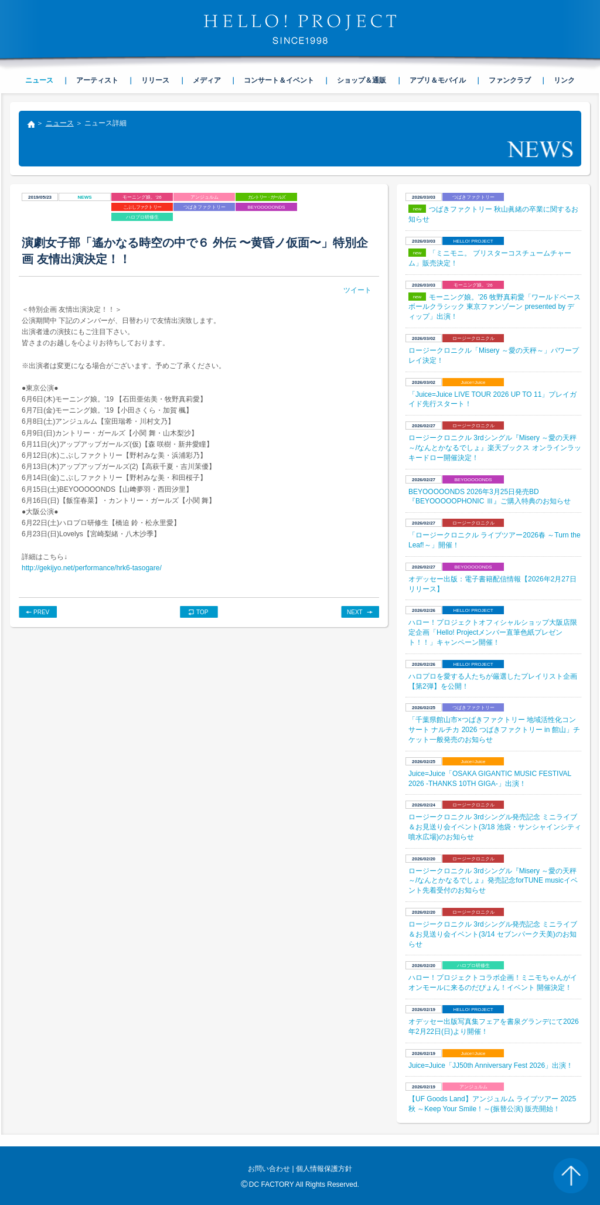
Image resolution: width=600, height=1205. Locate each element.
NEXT (355, 612)
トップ (30, 125)
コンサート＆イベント (279, 80)
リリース (155, 80)
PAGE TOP (570, 1175)
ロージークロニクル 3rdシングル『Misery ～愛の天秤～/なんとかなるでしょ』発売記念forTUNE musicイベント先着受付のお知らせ (493, 881)
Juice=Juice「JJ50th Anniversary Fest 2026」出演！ (490, 1065)
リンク (564, 80)
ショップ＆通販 (361, 80)
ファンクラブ (510, 80)
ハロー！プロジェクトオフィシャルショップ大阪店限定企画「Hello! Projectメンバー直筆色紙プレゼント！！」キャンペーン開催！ (492, 632)
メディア (207, 80)
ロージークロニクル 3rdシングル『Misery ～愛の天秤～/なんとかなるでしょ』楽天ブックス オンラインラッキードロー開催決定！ (494, 448)
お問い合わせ (269, 1169)
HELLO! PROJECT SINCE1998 (300, 29)
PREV (41, 612)
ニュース (60, 123)
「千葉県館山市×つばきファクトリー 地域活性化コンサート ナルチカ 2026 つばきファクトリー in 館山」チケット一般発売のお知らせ (494, 730)
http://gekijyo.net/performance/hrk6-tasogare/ (92, 568)
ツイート (357, 290)
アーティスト (97, 80)
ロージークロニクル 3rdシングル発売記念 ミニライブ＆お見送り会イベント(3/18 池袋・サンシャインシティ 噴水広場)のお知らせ (494, 827)
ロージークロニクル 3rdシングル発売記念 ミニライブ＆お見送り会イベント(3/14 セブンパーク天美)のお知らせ (492, 934)
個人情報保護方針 (324, 1169)
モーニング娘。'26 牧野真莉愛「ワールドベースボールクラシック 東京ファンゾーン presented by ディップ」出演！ (494, 307)
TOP (202, 612)
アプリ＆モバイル (438, 80)
